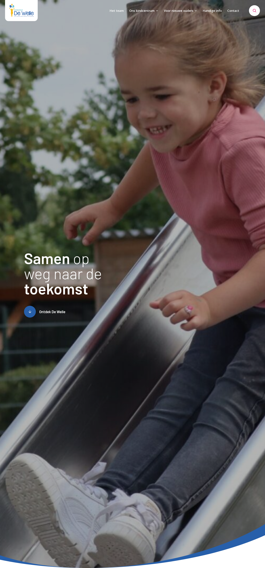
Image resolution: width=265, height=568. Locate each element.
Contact (233, 11)
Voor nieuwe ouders (178, 11)
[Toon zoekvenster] (254, 10)
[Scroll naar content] (44, 312)
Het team (117, 11)
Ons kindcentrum (142, 11)
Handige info (212, 11)
